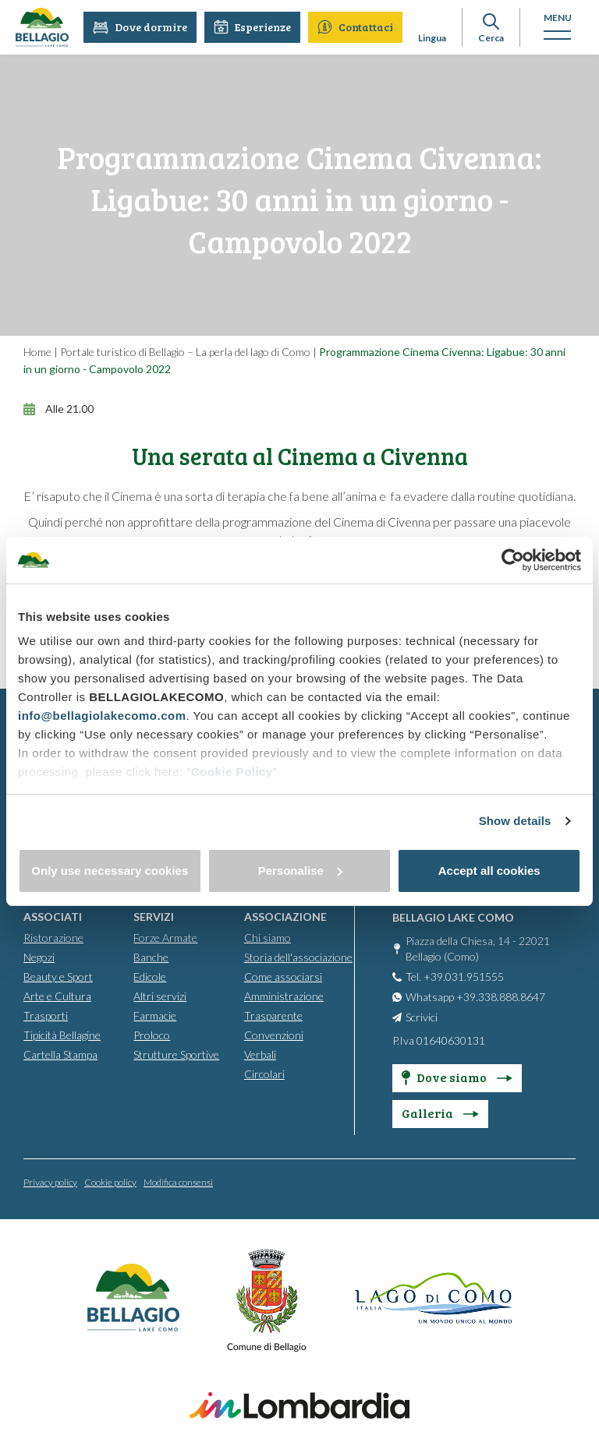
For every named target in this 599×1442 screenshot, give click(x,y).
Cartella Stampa (60, 1054)
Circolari (264, 1074)
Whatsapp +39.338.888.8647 (475, 996)
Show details (515, 820)
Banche (150, 957)
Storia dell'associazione (298, 957)
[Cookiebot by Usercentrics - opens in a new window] (513, 560)
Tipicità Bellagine (62, 1035)
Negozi (39, 957)
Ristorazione (53, 937)
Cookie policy (110, 1182)
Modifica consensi (178, 1182)
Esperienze (253, 26)
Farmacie (154, 1015)
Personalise (300, 870)
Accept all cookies (489, 870)
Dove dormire (141, 26)
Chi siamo (267, 937)
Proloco (151, 1035)
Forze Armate (165, 937)
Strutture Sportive (176, 1054)
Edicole (149, 976)
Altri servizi (159, 996)
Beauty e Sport (58, 976)
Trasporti (45, 1015)
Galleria (440, 1113)
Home (37, 351)
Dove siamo (457, 1077)
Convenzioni (273, 1035)
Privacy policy (50, 1182)
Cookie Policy (232, 771)
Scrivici (422, 1017)
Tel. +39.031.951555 (455, 976)
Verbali (260, 1054)
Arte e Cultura (57, 996)
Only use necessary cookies (109, 870)
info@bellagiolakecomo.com (102, 715)
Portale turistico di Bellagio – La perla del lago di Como (185, 351)
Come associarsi (283, 976)
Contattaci (356, 26)
